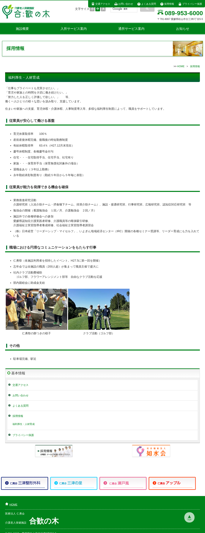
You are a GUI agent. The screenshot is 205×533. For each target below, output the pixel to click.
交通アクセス (100, 4)
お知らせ (182, 28)
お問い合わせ (123, 4)
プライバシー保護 (190, 4)
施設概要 (22, 28)
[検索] (123, 9)
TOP (189, 520)
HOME (180, 66)
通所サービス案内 (131, 28)
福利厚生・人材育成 (24, 424)
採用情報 (167, 4)
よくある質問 (146, 4)
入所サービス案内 (73, 28)
